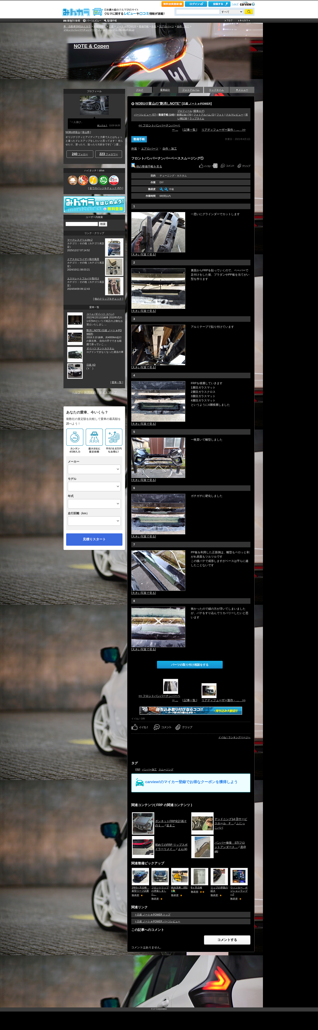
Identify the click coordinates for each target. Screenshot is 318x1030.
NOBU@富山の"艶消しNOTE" (158, 103)
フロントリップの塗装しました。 (160, 891)
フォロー (80, 154)
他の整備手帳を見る (146, 166)
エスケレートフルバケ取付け (83, 278)
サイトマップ (108, 392)
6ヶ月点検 (196, 887)
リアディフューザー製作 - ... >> (223, 129)
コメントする (227, 940)
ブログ (139, 89)
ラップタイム (216, 89)
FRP (137, 769)
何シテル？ (102, 125)
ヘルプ (235, 4)
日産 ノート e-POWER (197, 103)
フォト (220, 114)
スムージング (166, 769)
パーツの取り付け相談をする (190, 664)
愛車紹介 (165, 89)
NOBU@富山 (73, 132)
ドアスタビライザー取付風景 (83, 259)
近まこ (170, 825)
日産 (111, 26)
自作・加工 (183, 26)
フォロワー (108, 154)
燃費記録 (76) (184, 114)
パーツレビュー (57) (145, 114)
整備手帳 (144, 26)
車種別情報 (99, 26)
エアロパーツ (166, 26)
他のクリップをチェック (108, 298)
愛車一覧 (117, 382)
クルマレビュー (234, 114)
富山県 (86, 132)
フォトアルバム (190, 89)
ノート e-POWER (126, 26)
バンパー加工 (149, 769)
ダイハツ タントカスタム (100, 348)
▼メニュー (242, 89)
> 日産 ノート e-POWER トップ (152, 914)
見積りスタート (94, 539)
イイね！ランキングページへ (234, 737)
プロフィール (184, 111)
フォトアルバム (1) (204, 114)
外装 (153, 26)
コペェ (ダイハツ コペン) (100, 314)
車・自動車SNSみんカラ (77, 26)
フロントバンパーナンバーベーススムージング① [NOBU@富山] (98, 29)
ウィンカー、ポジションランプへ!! (239, 891)
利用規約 (90, 392)
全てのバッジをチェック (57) (106, 188)
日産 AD (91, 364)
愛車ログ (199, 111)
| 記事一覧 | (189, 129)
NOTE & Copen (91, 46)
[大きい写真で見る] (143, 254)
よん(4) (182, 849)
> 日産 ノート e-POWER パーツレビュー (157, 921)
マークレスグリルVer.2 (79, 239)
